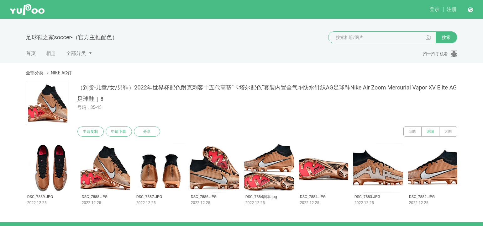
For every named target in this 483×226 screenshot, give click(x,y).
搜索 (446, 37)
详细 (430, 131)
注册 (452, 9)
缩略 (412, 131)
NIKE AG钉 (61, 72)
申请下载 (118, 131)
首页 (31, 53)
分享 (147, 131)
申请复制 (90, 131)
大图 (448, 131)
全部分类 (76, 53)
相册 (51, 53)
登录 (434, 9)
